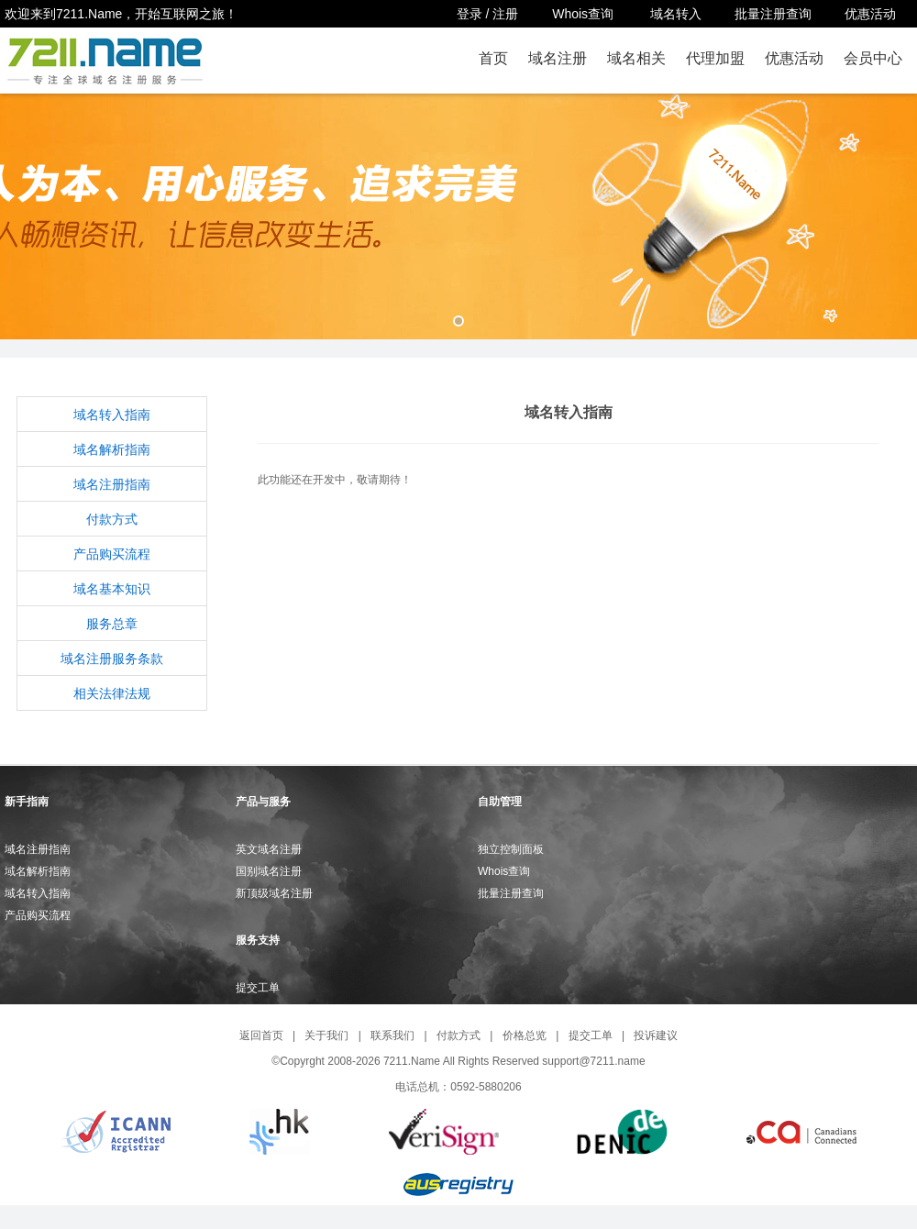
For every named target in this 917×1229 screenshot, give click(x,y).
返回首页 (261, 1035)
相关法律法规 (111, 693)
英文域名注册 (269, 849)
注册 (505, 13)
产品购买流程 (111, 554)
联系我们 (392, 1035)
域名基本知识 (111, 588)
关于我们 (326, 1035)
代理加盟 (715, 58)
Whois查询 (584, 13)
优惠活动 (870, 13)
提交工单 (258, 987)
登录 (469, 13)
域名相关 (636, 58)
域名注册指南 (111, 484)
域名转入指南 (111, 414)
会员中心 (873, 58)
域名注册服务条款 (112, 658)
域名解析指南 (111, 449)
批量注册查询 (773, 13)
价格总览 (525, 1035)
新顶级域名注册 (274, 893)
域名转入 (676, 13)
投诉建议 (656, 1035)
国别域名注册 (269, 871)
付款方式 (112, 519)
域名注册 (557, 58)
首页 (493, 58)
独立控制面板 (511, 849)
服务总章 (112, 623)
